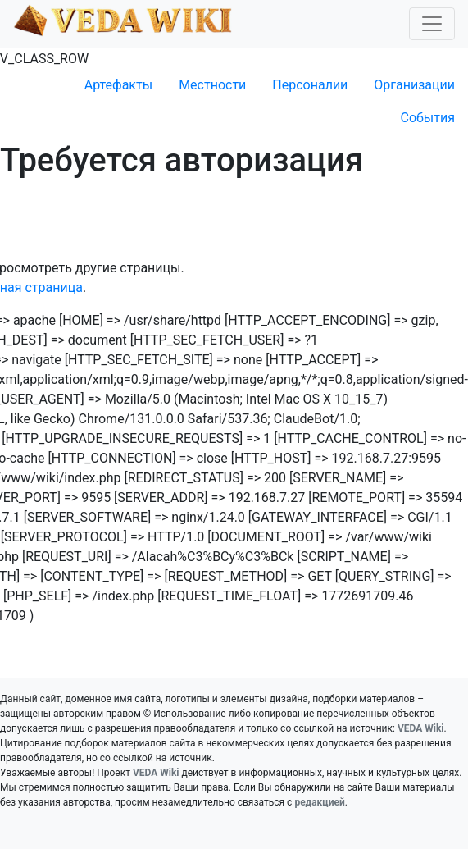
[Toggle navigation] (432, 23)
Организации (414, 85)
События (427, 118)
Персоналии (310, 85)
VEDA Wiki (421, 728)
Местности (212, 85)
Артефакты (118, 85)
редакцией (319, 802)
